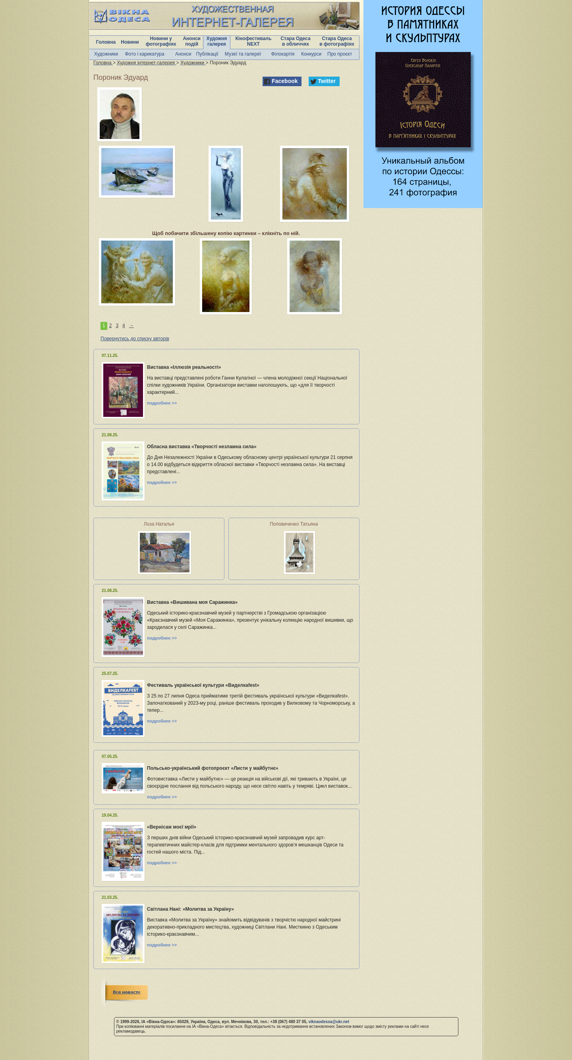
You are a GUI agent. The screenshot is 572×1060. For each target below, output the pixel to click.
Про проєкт (339, 54)
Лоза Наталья (159, 524)
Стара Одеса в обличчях (295, 41)
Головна (106, 42)
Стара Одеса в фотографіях (336, 41)
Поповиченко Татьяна (294, 524)
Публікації (207, 54)
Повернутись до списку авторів (134, 338)
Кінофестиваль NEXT (253, 41)
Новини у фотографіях (161, 41)
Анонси (183, 54)
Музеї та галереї (243, 54)
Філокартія (282, 54)
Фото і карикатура (144, 54)
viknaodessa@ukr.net (328, 1022)
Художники (106, 54)
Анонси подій (192, 41)
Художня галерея (217, 41)
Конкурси (311, 54)
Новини (130, 42)
